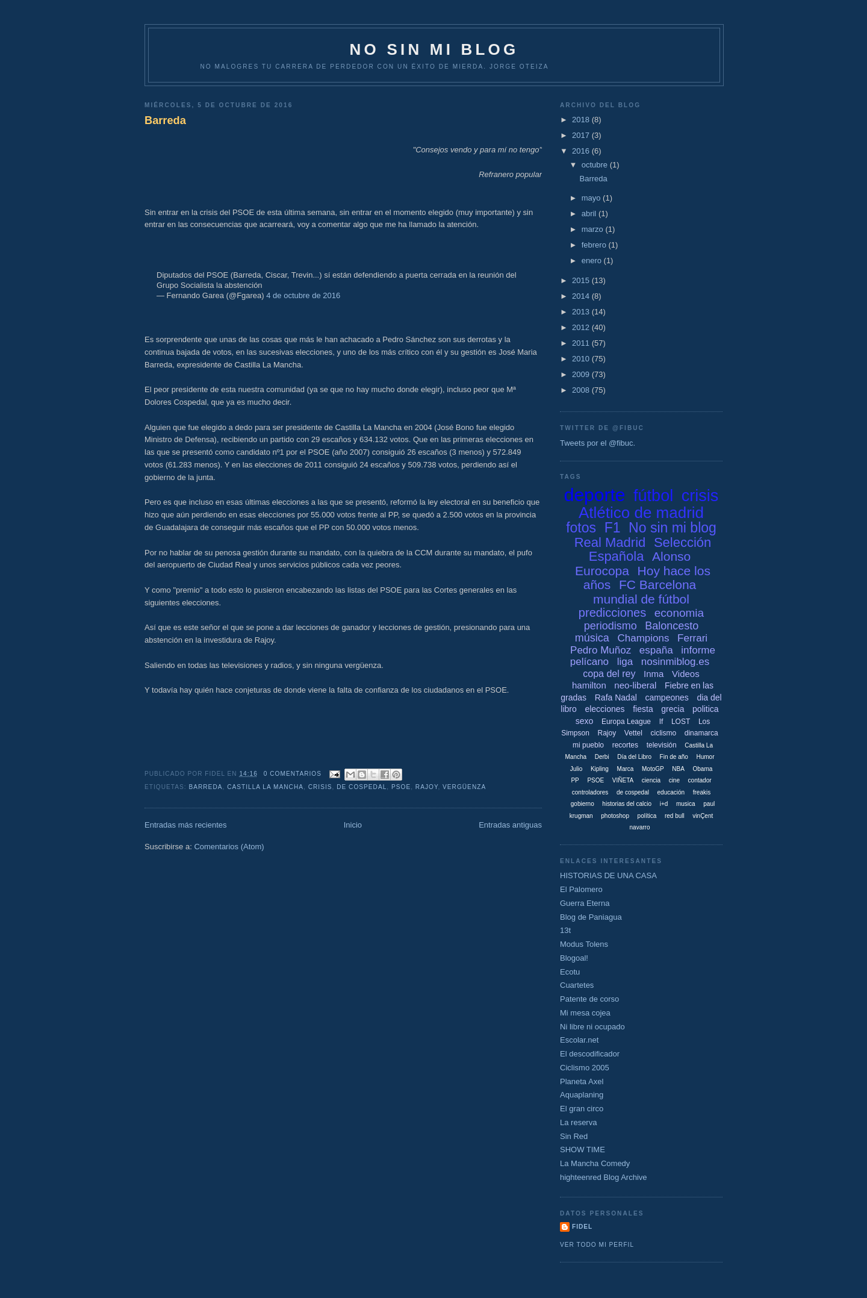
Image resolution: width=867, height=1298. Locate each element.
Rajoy (426, 787)
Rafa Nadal (616, 697)
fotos (581, 527)
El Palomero (581, 889)
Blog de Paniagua (591, 917)
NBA (678, 769)
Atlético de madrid (641, 513)
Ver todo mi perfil (597, 1244)
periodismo (610, 626)
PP (575, 780)
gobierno (582, 803)
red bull (675, 816)
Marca (625, 769)
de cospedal (362, 787)
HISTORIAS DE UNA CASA (608, 875)
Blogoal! (574, 958)
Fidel (582, 1226)
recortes (625, 745)
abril (590, 213)
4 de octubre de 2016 (303, 295)
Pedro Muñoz (600, 650)
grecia (672, 709)
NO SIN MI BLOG (434, 49)
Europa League (626, 721)
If (661, 721)
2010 (582, 358)
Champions (643, 638)
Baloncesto (671, 626)
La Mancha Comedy (595, 1163)
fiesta (643, 709)
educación (671, 792)
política (647, 816)
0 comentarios (293, 773)
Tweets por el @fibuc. (597, 443)
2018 (582, 119)
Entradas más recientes (185, 824)
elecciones (604, 709)
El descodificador (590, 1053)
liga (625, 661)
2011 (582, 343)
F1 (612, 527)
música (592, 638)
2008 (582, 390)
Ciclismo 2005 (584, 1067)
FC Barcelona (657, 584)
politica (705, 709)
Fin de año (674, 757)
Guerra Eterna (584, 903)
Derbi (602, 757)
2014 (582, 296)
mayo (592, 197)
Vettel (633, 733)
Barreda (165, 120)
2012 (582, 327)
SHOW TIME (582, 1149)
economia (679, 613)
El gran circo (581, 1108)
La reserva (578, 1122)
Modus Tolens (584, 944)
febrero (595, 244)
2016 (582, 150)
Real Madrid (610, 542)
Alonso (671, 556)
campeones (666, 697)
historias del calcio (626, 803)
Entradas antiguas (510, 824)
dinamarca (701, 733)
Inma (653, 674)
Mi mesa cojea (585, 1012)
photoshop (615, 816)
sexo (585, 721)
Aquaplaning (581, 1094)
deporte (595, 495)
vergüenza (464, 787)
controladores (590, 792)
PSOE (401, 787)
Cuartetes (577, 985)
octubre (596, 164)
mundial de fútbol (641, 599)
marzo (594, 229)
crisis (320, 787)
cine (674, 780)
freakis (701, 792)
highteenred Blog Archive (603, 1177)
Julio (576, 769)
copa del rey (609, 674)
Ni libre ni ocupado (592, 1026)
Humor (705, 757)
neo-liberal (635, 685)
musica (685, 803)
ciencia (651, 780)
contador (700, 780)
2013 (582, 311)
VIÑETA (622, 780)
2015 (582, 280)
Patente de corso (589, 998)
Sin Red (574, 1136)
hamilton (589, 685)
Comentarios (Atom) (229, 846)
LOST (680, 721)
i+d (664, 803)
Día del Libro (634, 757)
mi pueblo (588, 745)
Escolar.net (579, 1039)
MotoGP (653, 769)
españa (656, 650)
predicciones (612, 612)
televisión (662, 745)
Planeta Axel (581, 1081)
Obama (702, 769)
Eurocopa (602, 571)
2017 (582, 135)
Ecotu (570, 971)
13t (565, 930)
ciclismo (663, 733)
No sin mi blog (672, 527)
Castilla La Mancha (265, 787)
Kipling (600, 769)
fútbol (653, 496)
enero (593, 260)
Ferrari (692, 638)
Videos (686, 674)
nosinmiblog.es (675, 661)
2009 (582, 374)
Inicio (353, 824)
